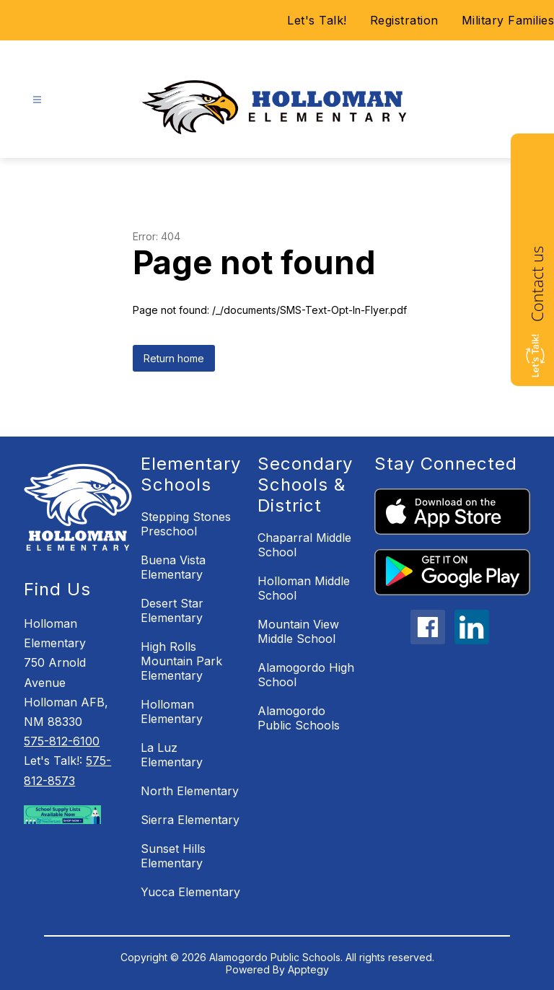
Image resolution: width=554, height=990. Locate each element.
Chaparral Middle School (304, 544)
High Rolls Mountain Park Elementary (181, 661)
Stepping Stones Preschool (186, 523)
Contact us (536, 284)
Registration (404, 20)
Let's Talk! (317, 20)
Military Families (508, 20)
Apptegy (308, 969)
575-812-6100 (62, 741)
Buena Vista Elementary (173, 567)
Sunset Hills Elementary (173, 855)
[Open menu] (37, 100)
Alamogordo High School (306, 674)
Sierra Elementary (190, 819)
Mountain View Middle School (298, 631)
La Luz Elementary (172, 754)
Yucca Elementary (190, 892)
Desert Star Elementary (172, 610)
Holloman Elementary (172, 711)
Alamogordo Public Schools (299, 718)
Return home (174, 358)
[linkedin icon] (471, 640)
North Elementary (190, 791)
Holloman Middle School (304, 588)
